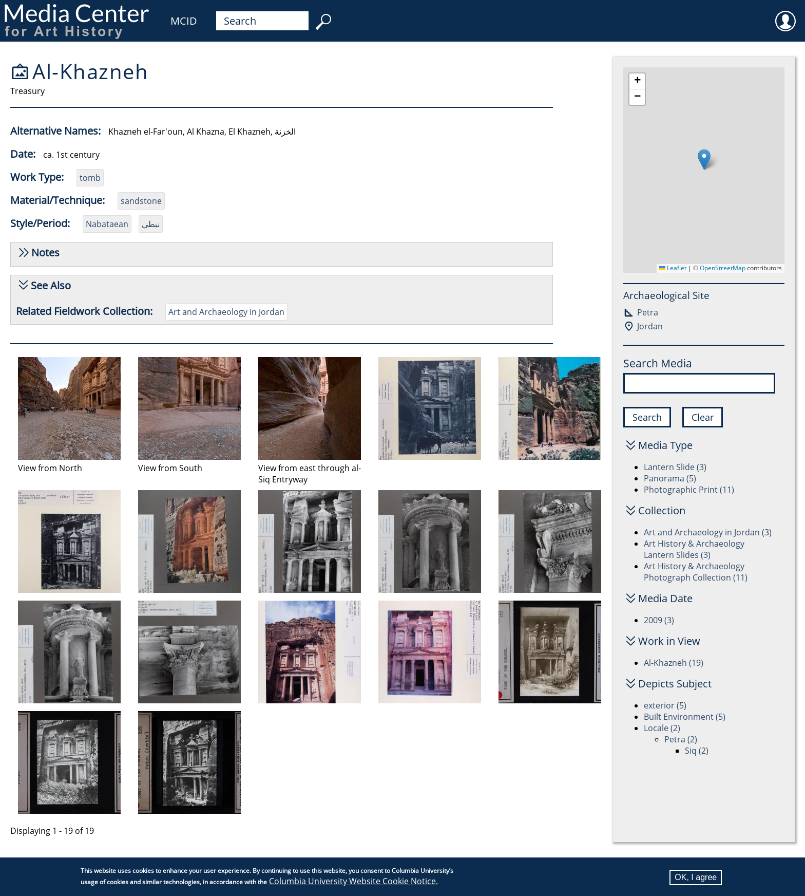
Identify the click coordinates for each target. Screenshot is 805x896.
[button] (704, 159)
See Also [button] (51, 285)
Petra (647, 312)
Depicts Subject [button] (675, 683)
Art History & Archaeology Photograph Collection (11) (695, 572)
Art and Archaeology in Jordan (226, 312)
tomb (90, 177)
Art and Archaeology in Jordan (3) (708, 532)
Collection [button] (661, 510)
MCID (183, 21)
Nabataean (107, 224)
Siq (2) (696, 750)
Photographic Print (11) (689, 489)
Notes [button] (45, 252)
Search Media (657, 363)
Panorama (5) (670, 478)
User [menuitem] (785, 14)
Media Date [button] (665, 598)
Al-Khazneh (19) (673, 662)
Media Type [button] (665, 445)
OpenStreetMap (722, 268)
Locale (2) (662, 728)
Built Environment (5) (684, 716)
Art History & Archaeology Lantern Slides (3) (694, 549)
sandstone (141, 201)
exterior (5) (665, 705)
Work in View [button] (669, 641)
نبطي (151, 224)
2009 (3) (659, 620)
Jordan (650, 326)
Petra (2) (680, 739)
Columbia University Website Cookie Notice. (353, 881)
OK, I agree (696, 877)
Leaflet (672, 268)
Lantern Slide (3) (675, 467)
